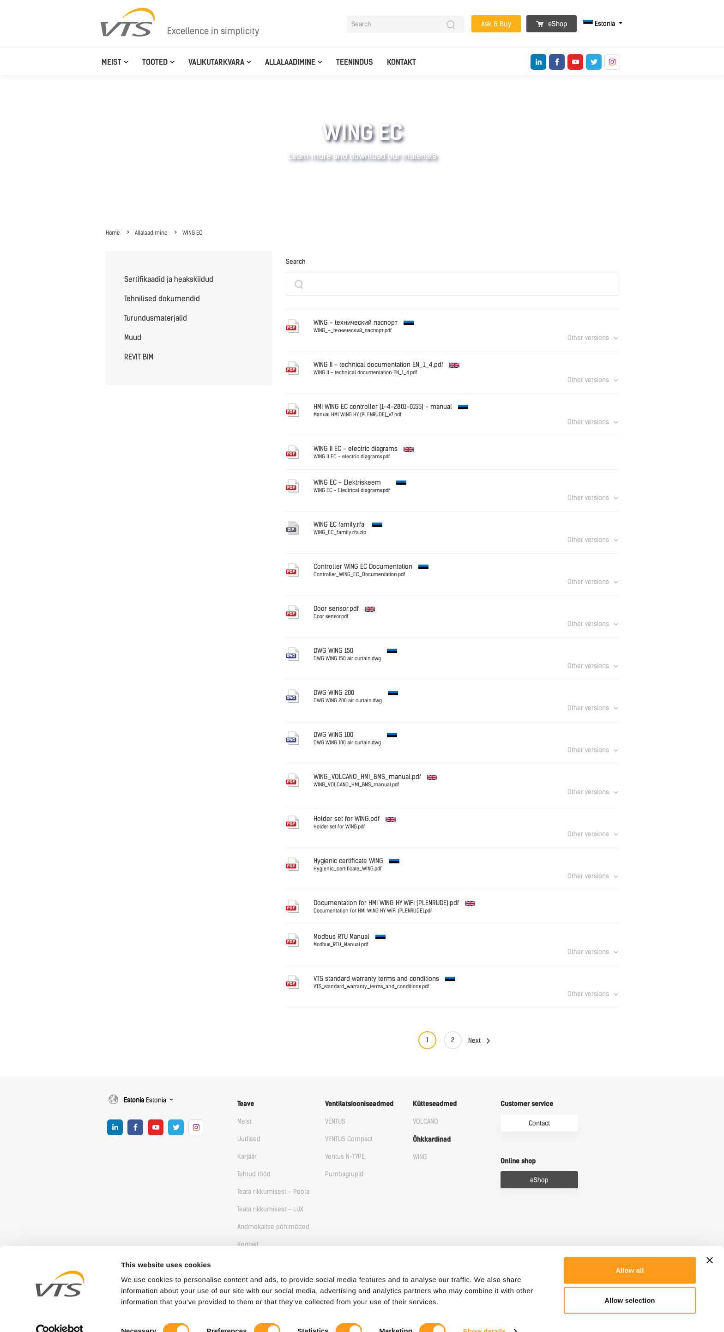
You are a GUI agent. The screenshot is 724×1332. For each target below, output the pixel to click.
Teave (245, 1104)
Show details (484, 1314)
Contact (539, 1123)
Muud (132, 337)
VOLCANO (425, 1121)
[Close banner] (709, 1242)
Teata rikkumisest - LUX (270, 1209)
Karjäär (247, 1157)
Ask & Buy (496, 24)
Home (113, 233)
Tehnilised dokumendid (162, 298)
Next (474, 1041)
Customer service (527, 1104)
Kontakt (401, 62)
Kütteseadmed (435, 1104)
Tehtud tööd (254, 1174)
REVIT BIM (138, 357)
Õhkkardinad (432, 1139)
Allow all (629, 1252)
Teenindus (354, 62)
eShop (551, 24)
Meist (111, 62)
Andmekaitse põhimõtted (273, 1227)
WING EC (192, 233)
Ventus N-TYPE (345, 1157)
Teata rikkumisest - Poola (273, 1192)
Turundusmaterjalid (155, 318)
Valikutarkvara (216, 62)
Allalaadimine (290, 62)
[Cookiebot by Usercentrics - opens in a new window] (59, 1314)
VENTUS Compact (349, 1139)
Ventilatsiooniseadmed (359, 1104)
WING (420, 1157)
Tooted (155, 62)
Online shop (518, 1161)
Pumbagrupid (344, 1174)
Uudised (248, 1139)
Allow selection (629, 1283)
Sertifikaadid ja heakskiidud (168, 279)
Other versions (588, 338)
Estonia (600, 24)
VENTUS (335, 1121)
